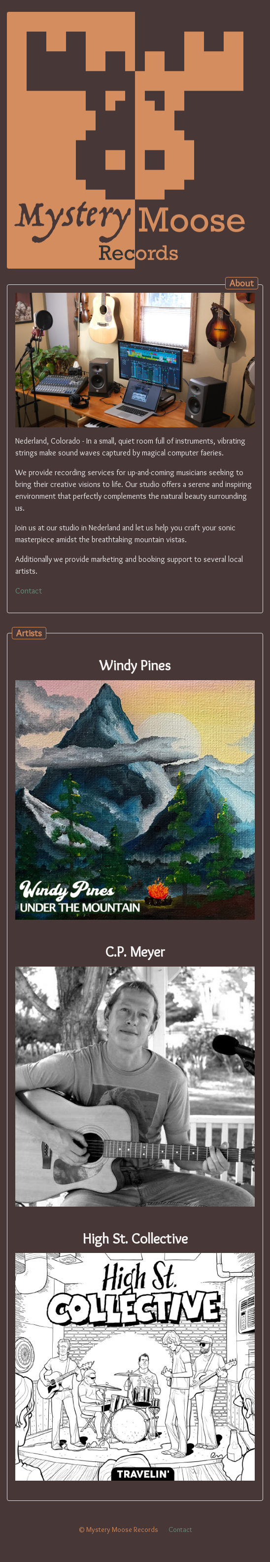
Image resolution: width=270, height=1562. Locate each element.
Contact (28, 590)
